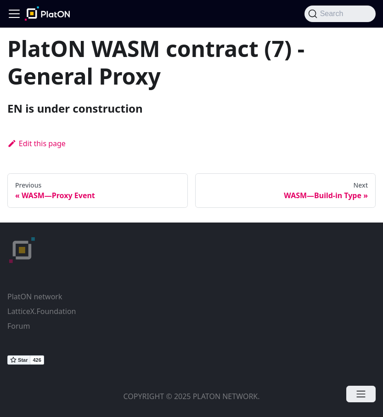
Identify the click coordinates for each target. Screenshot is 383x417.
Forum (18, 326)
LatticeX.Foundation (41, 311)
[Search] (340, 14)
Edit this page (36, 143)
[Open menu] (361, 394)
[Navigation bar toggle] (14, 14)
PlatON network (34, 296)
